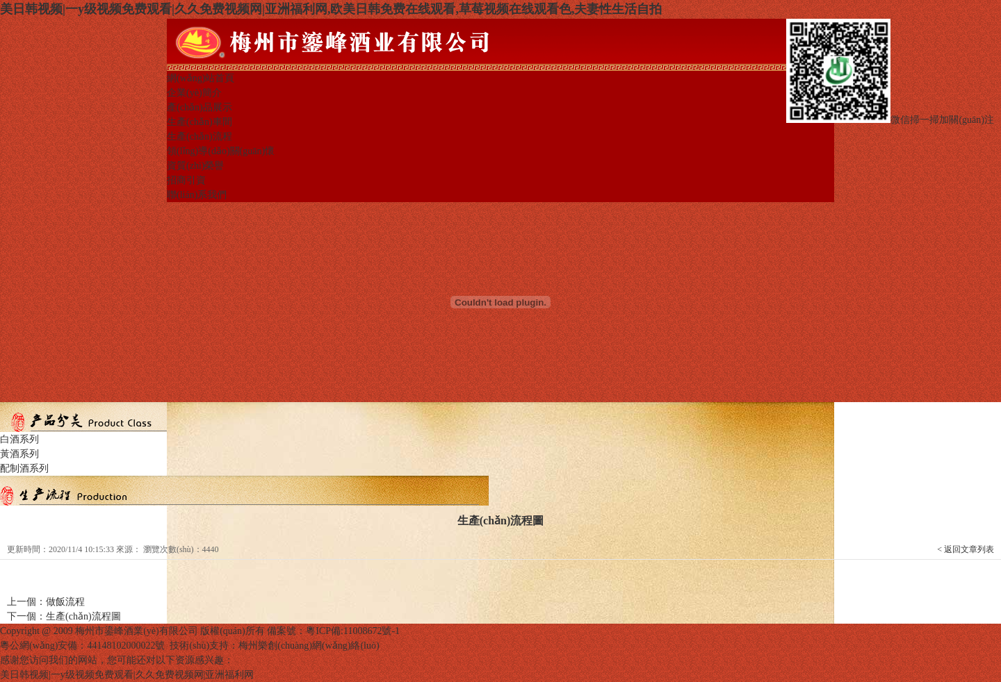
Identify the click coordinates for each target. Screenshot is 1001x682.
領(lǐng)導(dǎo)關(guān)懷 (221, 151)
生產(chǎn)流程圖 (83, 616)
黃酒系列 (19, 454)
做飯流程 (65, 602)
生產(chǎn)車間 (199, 122)
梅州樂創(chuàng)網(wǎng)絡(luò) (308, 645)
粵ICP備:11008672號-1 (353, 631)
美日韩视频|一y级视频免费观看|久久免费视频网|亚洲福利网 (127, 674)
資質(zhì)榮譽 (195, 165)
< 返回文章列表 (965, 549)
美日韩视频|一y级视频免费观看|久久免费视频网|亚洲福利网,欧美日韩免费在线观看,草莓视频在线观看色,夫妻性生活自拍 (331, 9)
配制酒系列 (24, 468)
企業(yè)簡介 (194, 93)
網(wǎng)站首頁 (200, 78)
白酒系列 (19, 439)
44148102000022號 (126, 645)
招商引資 (186, 180)
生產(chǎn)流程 (199, 136)
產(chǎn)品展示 (199, 107)
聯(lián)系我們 (197, 195)
